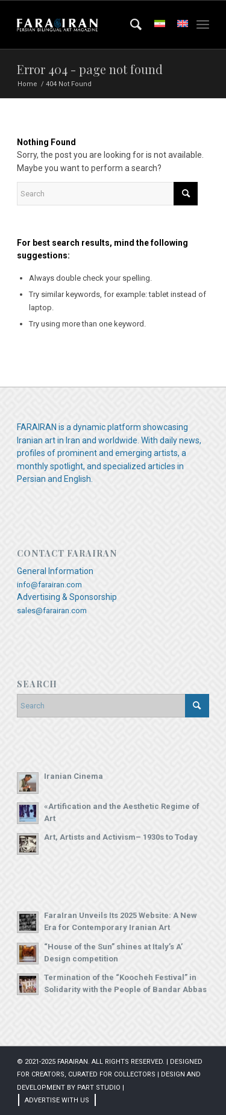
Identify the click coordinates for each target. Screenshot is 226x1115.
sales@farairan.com (52, 610)
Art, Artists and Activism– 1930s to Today (121, 837)
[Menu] (202, 24)
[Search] (130, 25)
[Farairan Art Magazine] (94, 25)
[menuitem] (130, 25)
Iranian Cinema (73, 776)
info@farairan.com (49, 584)
